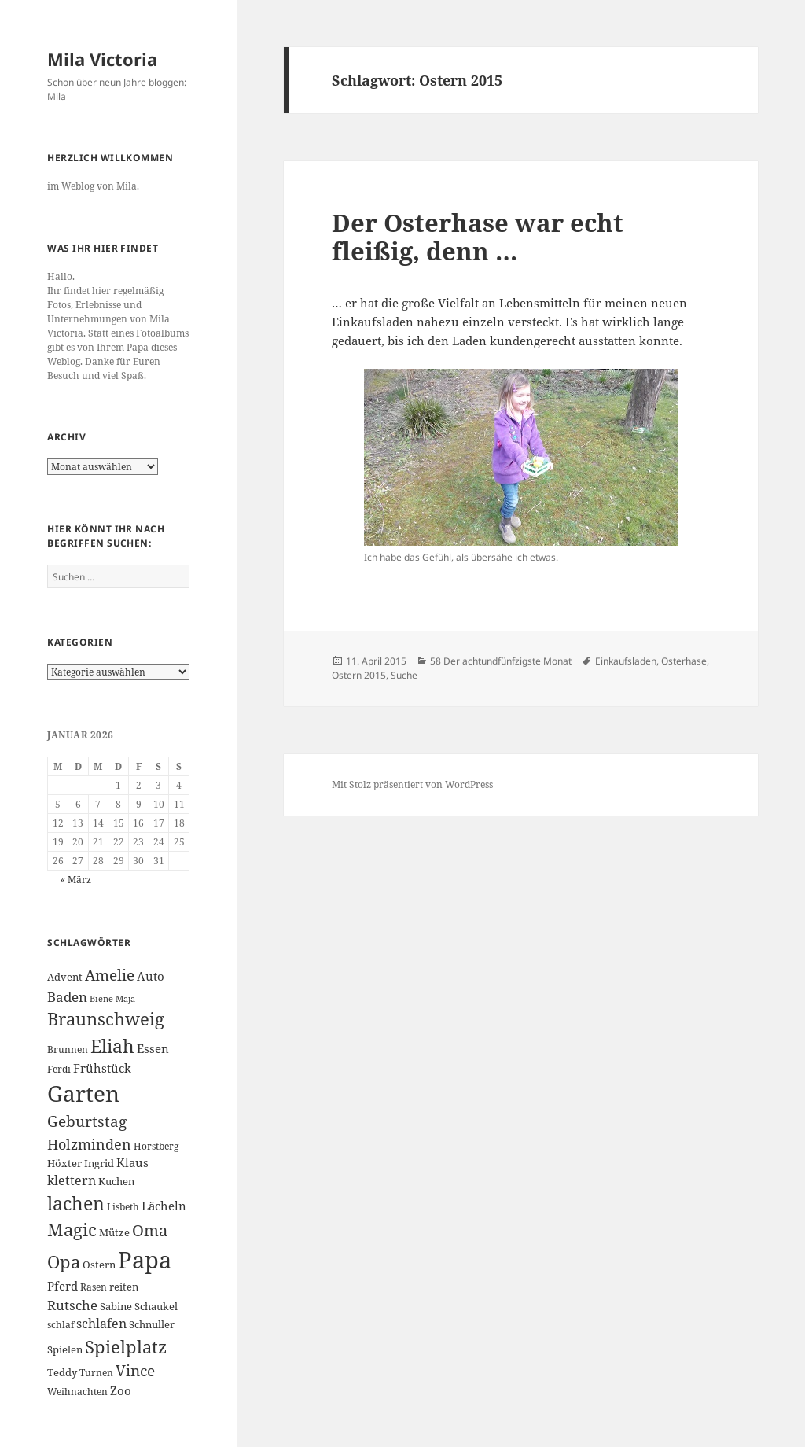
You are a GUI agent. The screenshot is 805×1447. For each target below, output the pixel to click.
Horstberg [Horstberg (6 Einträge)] (156, 1146)
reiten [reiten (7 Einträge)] (123, 1286)
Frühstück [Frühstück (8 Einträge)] (102, 1068)
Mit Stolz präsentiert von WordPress (412, 784)
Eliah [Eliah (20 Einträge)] (112, 1046)
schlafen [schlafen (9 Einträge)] (101, 1323)
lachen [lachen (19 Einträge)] (76, 1203)
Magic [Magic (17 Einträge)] (72, 1229)
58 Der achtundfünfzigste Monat (501, 661)
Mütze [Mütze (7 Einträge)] (114, 1232)
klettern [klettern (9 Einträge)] (71, 1180)
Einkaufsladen (625, 661)
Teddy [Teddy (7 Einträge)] (62, 1372)
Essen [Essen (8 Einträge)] (153, 1048)
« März (76, 879)
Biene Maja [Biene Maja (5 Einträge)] (112, 998)
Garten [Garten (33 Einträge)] (83, 1093)
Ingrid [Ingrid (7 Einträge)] (99, 1163)
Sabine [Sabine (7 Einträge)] (116, 1306)
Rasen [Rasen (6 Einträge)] (93, 1287)
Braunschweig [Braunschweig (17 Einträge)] (105, 1018)
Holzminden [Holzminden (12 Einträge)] (89, 1144)
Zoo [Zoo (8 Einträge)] (120, 1390)
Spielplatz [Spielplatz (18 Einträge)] (126, 1347)
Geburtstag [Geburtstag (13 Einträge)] (87, 1121)
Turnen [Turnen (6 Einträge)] (96, 1372)
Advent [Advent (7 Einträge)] (65, 977)
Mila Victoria (102, 59)
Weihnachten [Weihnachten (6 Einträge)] (77, 1391)
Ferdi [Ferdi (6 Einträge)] (59, 1069)
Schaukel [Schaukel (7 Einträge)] (156, 1306)
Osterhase (684, 661)
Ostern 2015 (359, 675)
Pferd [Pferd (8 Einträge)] (62, 1286)
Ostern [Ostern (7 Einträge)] (99, 1264)
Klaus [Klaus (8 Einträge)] (132, 1162)
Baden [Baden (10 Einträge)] (67, 997)
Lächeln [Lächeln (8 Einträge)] (164, 1205)
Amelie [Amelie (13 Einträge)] (109, 974)
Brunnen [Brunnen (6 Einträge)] (67, 1049)
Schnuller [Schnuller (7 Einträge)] (152, 1324)
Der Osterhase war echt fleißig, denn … (477, 236)
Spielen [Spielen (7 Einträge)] (65, 1349)
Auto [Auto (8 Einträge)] (150, 976)
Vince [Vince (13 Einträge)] (135, 1370)
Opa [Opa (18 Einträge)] (63, 1262)
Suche (404, 675)
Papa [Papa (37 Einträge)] (144, 1260)
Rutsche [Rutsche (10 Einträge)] (72, 1305)
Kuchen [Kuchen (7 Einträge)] (116, 1181)
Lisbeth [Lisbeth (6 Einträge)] (123, 1206)
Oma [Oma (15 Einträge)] (149, 1230)
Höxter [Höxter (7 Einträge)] (64, 1163)
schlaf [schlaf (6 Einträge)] (60, 1324)
